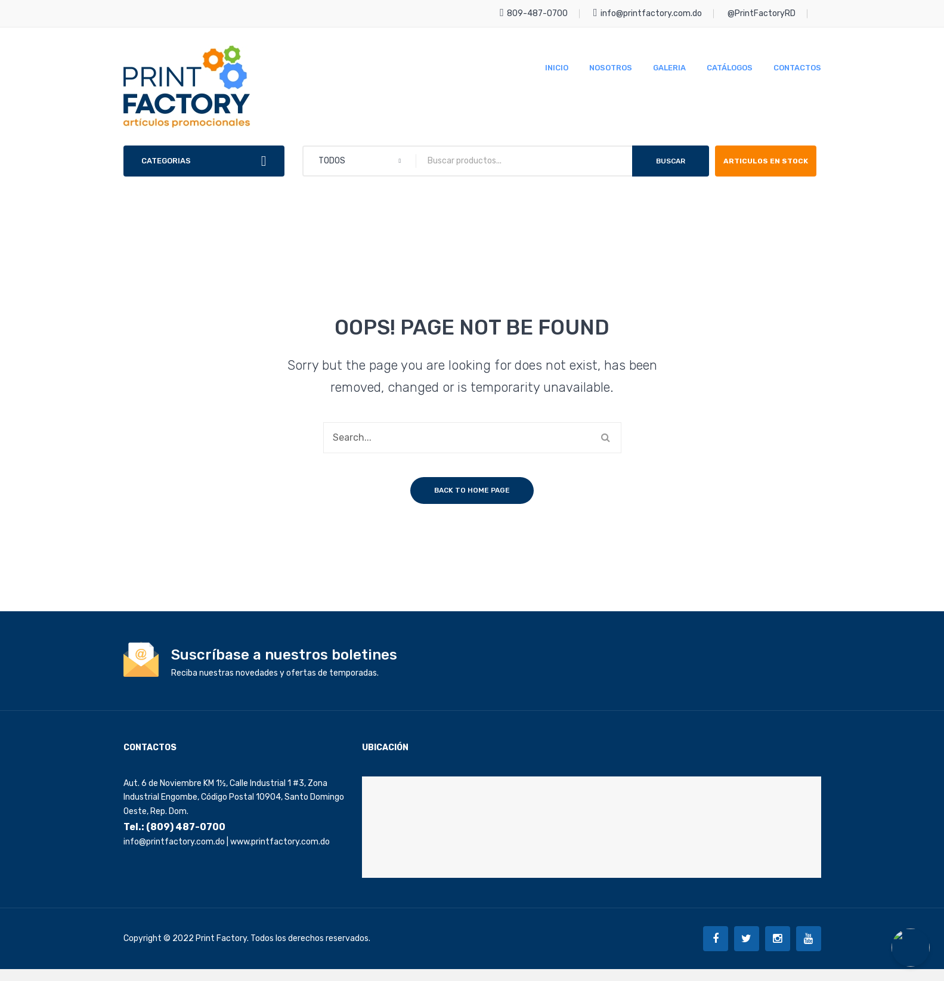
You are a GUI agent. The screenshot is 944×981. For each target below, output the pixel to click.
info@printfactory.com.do (647, 13)
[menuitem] (556, 67)
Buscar (670, 161)
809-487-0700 (534, 13)
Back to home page (472, 503)
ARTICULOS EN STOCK (755, 167)
